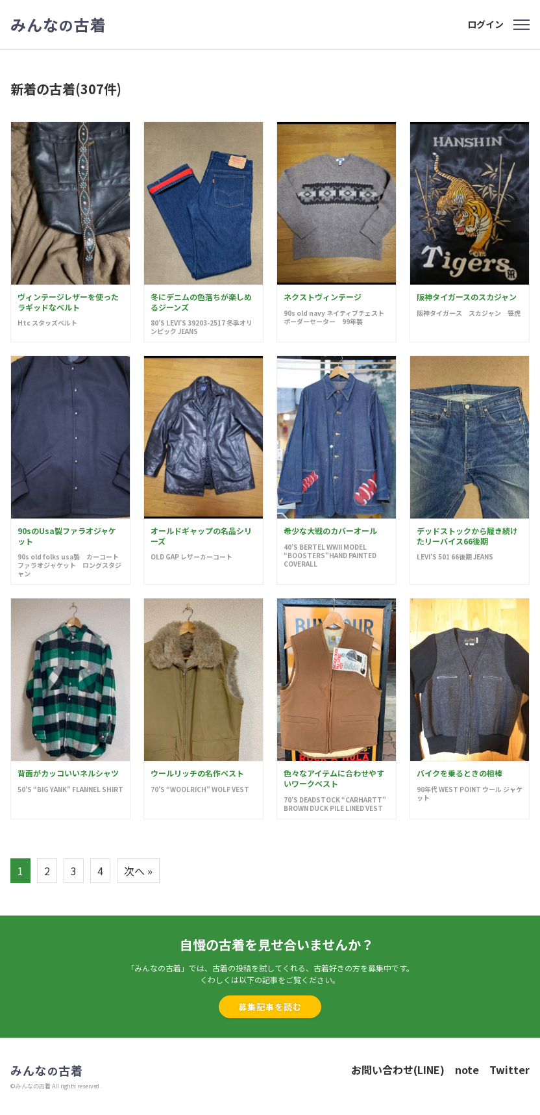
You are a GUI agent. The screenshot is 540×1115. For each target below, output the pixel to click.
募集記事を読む (270, 1007)
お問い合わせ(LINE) (398, 1069)
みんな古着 (58, 24)
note (467, 1069)
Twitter (509, 1069)
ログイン (485, 24)
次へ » (138, 870)
